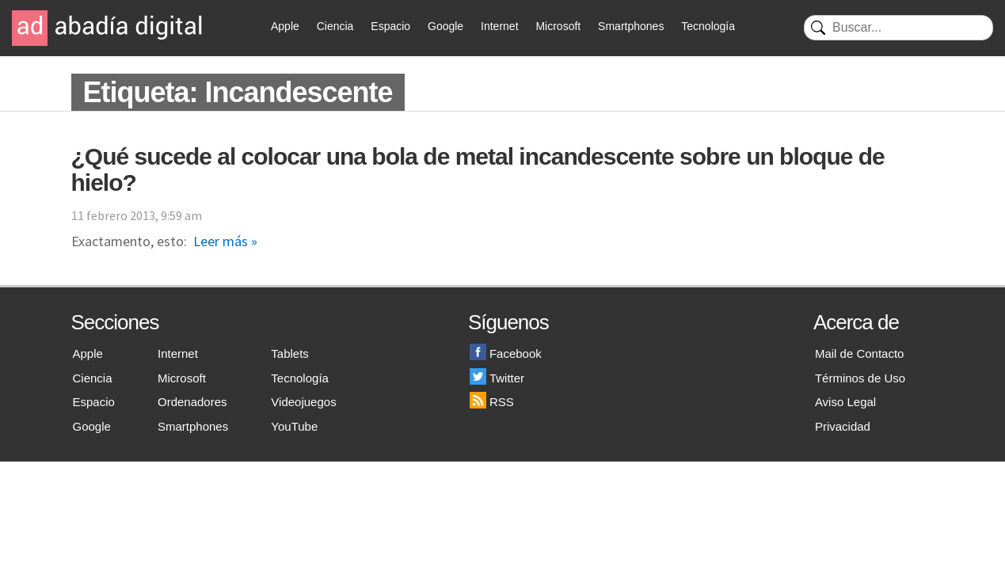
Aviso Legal (845, 401)
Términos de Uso (860, 378)
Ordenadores (192, 401)
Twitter (497, 378)
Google (445, 26)
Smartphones (631, 26)
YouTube (294, 426)
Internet (499, 26)
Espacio (390, 26)
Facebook (506, 353)
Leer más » (225, 241)
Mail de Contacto (859, 353)
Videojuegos (303, 401)
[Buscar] (898, 27)
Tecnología (708, 26)
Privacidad (842, 426)
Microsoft (558, 26)
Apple (285, 26)
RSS (492, 401)
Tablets (290, 353)
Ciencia (335, 26)
